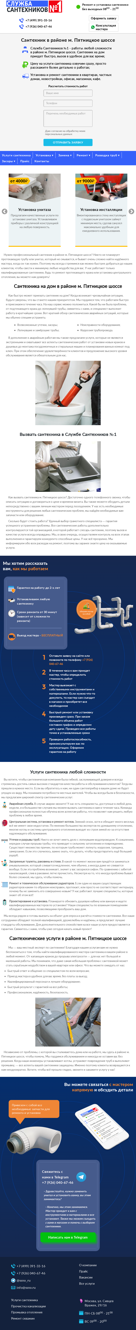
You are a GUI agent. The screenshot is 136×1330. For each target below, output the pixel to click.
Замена (63, 155)
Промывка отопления (26, 1312)
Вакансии (86, 1277)
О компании (88, 1265)
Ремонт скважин (23, 1318)
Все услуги (87, 1283)
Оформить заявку (104, 18)
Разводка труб (106, 155)
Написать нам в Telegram (68, 1237)
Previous (3, 210)
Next (129, 210)
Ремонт (82, 155)
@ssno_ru (24, 1280)
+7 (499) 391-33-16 (39, 20)
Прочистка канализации (28, 1306)
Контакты (41, 161)
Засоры (7, 161)
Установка (43, 155)
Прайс (25, 161)
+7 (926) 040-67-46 (39, 26)
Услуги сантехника (16, 155)
